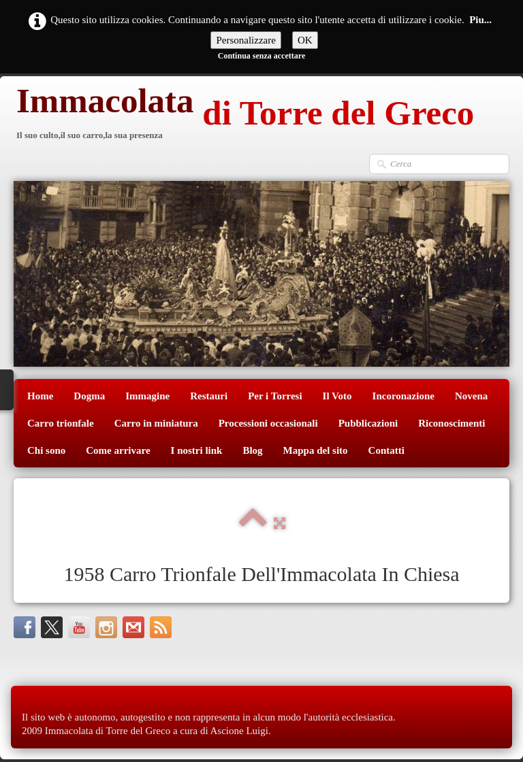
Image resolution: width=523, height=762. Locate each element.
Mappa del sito (315, 450)
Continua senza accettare (261, 56)
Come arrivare (118, 450)
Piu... (480, 19)
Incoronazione (403, 396)
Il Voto (337, 396)
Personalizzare (245, 40)
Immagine (147, 396)
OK (305, 40)
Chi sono (46, 450)
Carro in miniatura (156, 423)
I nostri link (197, 450)
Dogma (89, 396)
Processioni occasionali (268, 423)
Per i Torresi (275, 396)
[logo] (244, 114)
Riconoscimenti (451, 423)
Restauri (208, 396)
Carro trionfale (60, 423)
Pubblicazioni (368, 423)
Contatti (386, 450)
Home (40, 396)
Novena (471, 396)
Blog (252, 450)
